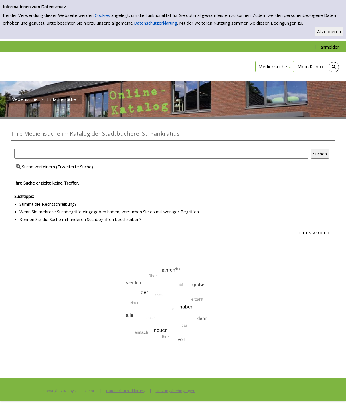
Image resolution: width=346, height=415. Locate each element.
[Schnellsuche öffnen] (334, 67)
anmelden (330, 47)
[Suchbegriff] (161, 154)
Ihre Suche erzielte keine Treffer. (46, 183)
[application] (274, 66)
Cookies (102, 15)
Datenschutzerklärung (155, 23)
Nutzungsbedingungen (175, 390)
